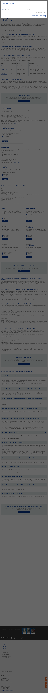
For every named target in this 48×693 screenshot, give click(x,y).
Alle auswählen (42, 15)
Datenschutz (5, 15)
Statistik (28, 9)
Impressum (9, 15)
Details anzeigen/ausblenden (41, 12)
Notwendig (7, 9)
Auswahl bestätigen (34, 15)
